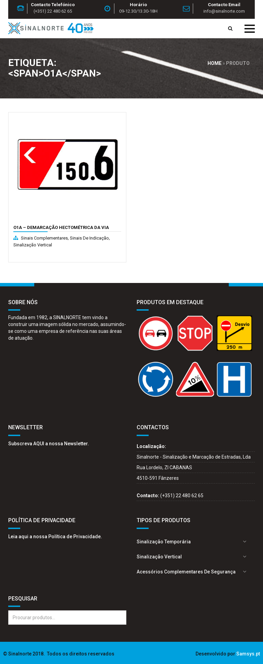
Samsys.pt (248, 653)
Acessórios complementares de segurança (186, 571)
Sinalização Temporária (164, 541)
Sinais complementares (44, 238)
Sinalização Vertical (32, 244)
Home (215, 63)
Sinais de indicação (89, 238)
